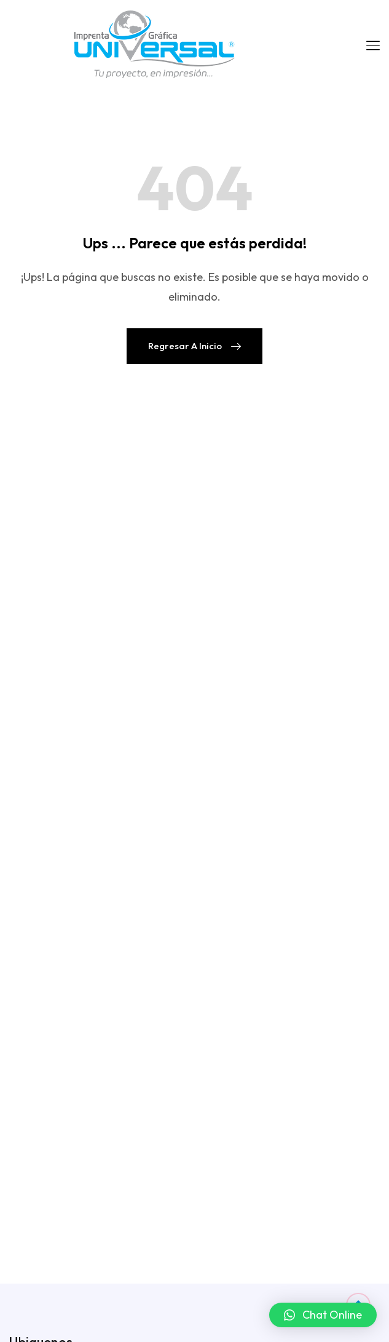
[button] (323, 1315)
